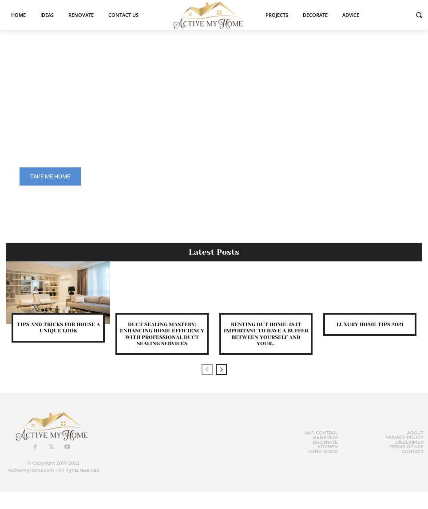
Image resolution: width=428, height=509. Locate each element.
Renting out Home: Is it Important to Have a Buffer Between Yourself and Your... (266, 334)
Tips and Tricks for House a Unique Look (58, 327)
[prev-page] (207, 369)
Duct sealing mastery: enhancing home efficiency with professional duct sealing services (162, 334)
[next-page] (221, 369)
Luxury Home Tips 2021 (370, 324)
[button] (419, 15)
